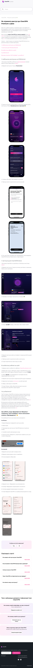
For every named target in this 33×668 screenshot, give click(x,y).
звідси (16, 63)
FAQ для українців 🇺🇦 (12, 17)
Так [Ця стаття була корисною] (14, 545)
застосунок (16, 381)
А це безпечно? (5, 52)
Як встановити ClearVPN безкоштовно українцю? (15, 563)
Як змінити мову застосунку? (10, 582)
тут (4, 38)
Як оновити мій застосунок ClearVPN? (12, 557)
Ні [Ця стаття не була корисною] (19, 545)
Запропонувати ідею (16, 632)
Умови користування (22, 655)
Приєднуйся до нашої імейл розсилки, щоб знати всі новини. (14, 650)
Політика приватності (22, 657)
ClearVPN (3, 17)
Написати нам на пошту (16, 620)
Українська (29, 665)
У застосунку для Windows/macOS (9, 47)
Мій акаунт (3, 655)
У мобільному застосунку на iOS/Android (11, 45)
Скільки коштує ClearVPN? (9, 569)
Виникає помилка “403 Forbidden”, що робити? (12, 55)
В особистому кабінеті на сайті (8, 50)
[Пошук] (16, 9)
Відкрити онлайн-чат (16, 610)
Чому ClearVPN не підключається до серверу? (14, 576)
